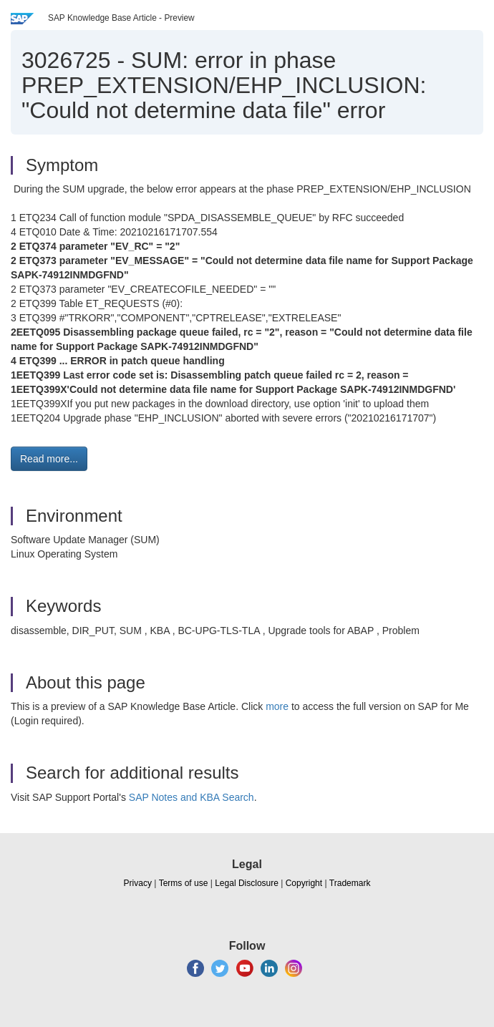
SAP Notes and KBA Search (191, 797)
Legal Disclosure (247, 883)
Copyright (304, 883)
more (277, 706)
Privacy (138, 883)
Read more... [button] (49, 458)
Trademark (350, 883)
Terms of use (183, 883)
